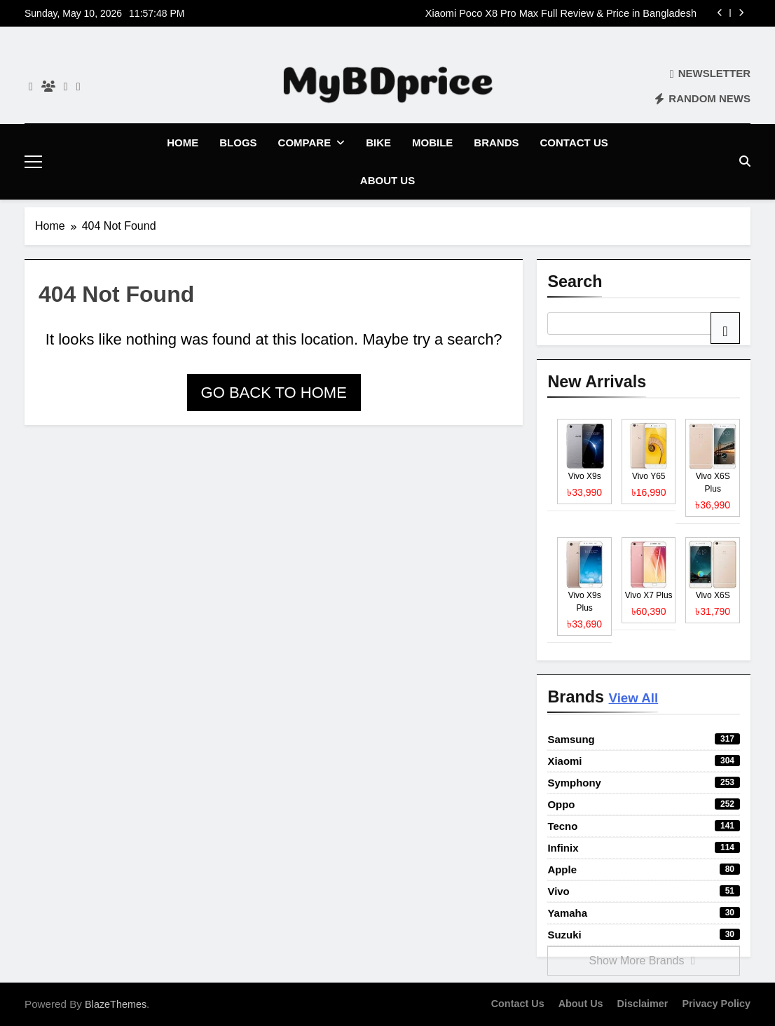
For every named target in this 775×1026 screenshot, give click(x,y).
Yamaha (643, 912)
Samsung (643, 738)
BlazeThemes (115, 1003)
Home (182, 142)
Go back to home (274, 392)
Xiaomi (643, 760)
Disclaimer (642, 1002)
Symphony (643, 782)
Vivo (643, 890)
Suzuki (643, 934)
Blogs (237, 142)
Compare (304, 142)
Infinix (643, 847)
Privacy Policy (716, 1002)
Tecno (643, 825)
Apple (643, 869)
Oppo (643, 804)
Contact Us (574, 142)
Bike (378, 142)
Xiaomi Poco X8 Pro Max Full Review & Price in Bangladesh (561, 13)
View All (634, 697)
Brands (496, 142)
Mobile (432, 142)
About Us (387, 180)
